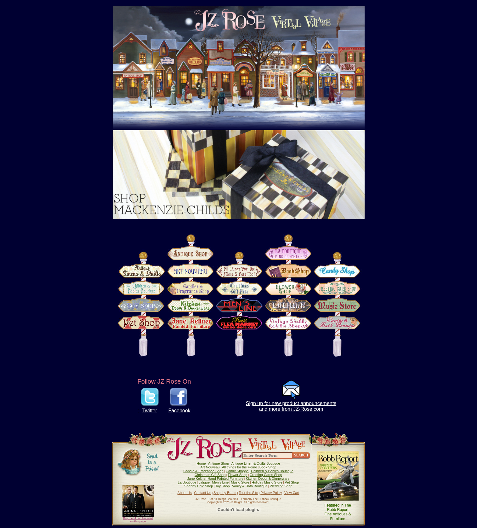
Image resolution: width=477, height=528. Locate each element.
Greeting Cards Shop (266, 475)
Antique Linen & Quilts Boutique (255, 463)
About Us (185, 493)
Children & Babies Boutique (272, 471)
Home (201, 463)
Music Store (240, 482)
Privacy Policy (271, 493)
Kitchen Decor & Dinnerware (268, 478)
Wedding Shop (281, 486)
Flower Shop (237, 475)
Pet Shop (292, 482)
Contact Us (202, 493)
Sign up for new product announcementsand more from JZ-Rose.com (291, 406)
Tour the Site (248, 493)
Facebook (179, 410)
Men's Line (220, 482)
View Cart (291, 493)
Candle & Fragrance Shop (203, 471)
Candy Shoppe (237, 471)
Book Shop (267, 467)
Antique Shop (218, 463)
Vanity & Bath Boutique (249, 486)
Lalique (204, 482)
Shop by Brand (224, 493)
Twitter (149, 410)
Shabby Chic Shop (198, 486)
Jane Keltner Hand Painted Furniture (215, 478)
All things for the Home (239, 467)
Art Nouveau (210, 467)
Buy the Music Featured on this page (138, 520)
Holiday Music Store (267, 482)
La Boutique (187, 482)
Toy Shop (222, 486)
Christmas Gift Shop (210, 475)
